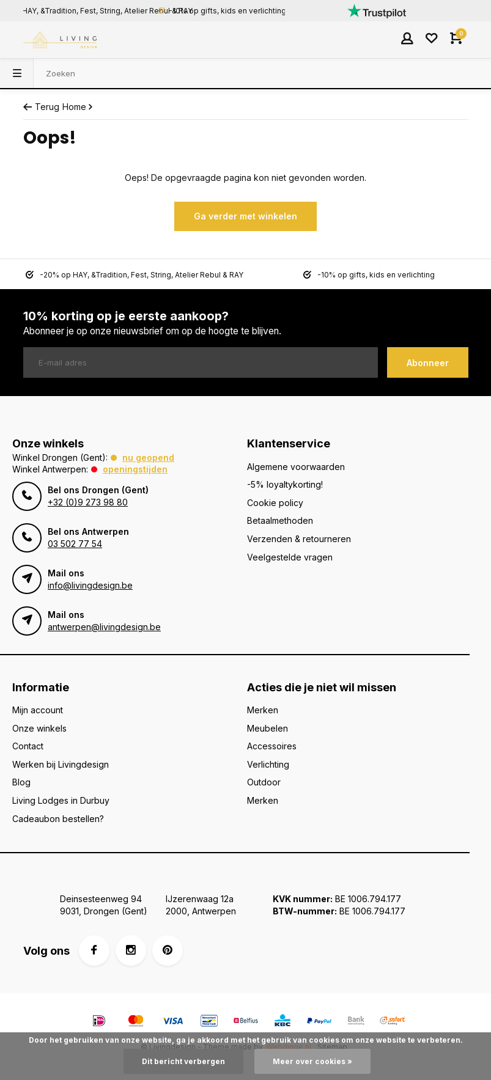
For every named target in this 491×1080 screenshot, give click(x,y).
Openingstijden (135, 469)
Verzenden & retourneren (299, 539)
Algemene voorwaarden (296, 466)
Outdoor (264, 782)
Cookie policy (275, 503)
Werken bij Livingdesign (60, 764)
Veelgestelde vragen (290, 557)
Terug (41, 106)
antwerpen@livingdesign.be (104, 627)
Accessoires (272, 746)
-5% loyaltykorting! (285, 484)
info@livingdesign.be (90, 585)
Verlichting (268, 764)
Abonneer (428, 363)
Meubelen (267, 728)
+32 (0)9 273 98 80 (88, 502)
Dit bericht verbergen (183, 1061)
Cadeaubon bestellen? (58, 819)
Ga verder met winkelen (245, 216)
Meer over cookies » (312, 1061)
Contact (27, 746)
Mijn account (37, 710)
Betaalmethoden (280, 520)
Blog (21, 782)
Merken (262, 710)
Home (78, 106)
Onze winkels (39, 728)
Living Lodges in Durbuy (60, 800)
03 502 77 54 (75, 543)
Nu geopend (148, 457)
